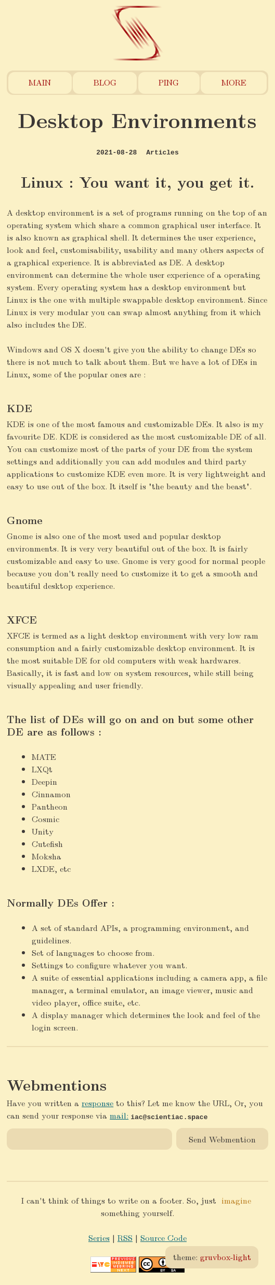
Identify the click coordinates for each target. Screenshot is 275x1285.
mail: (119, 1115)
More (233, 82)
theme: (212, 1257)
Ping (169, 82)
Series (99, 1238)
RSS (125, 1238)
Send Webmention (222, 1139)
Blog (105, 82)
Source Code (163, 1238)
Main (40, 82)
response (97, 1103)
